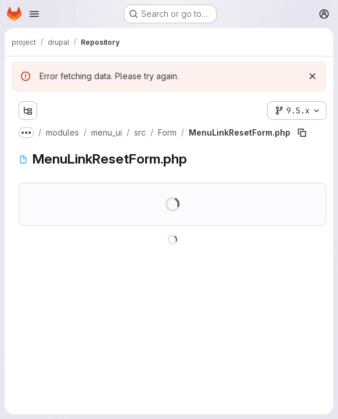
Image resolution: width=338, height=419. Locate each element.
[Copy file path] (302, 132)
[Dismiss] (312, 76)
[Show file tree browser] (28, 110)
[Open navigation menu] (34, 14)
